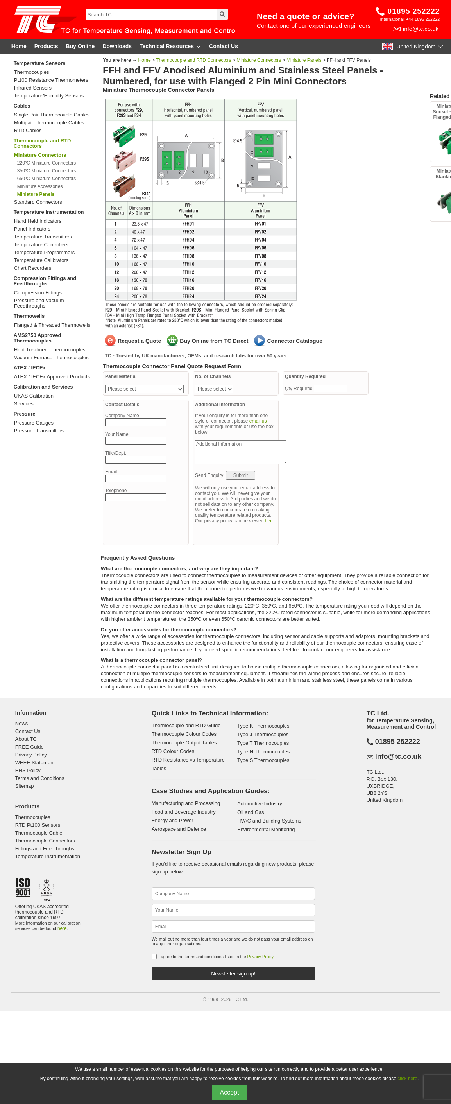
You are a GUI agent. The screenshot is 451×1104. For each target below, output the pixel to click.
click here (407, 1078)
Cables (22, 106)
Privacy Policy (31, 755)
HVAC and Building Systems (269, 821)
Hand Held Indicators (37, 221)
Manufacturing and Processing (186, 803)
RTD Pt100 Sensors (37, 825)
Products (46, 46)
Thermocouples (31, 72)
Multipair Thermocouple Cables (49, 122)
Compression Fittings (38, 293)
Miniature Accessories (40, 186)
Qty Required (299, 388)
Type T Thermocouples (263, 743)
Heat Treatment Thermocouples (50, 350)
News (21, 723)
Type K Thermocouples (263, 726)
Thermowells (29, 316)
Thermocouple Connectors (45, 841)
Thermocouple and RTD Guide (186, 725)
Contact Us (223, 46)
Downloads (117, 46)
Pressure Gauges (34, 423)
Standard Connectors (38, 202)
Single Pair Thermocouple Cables (51, 115)
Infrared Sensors (33, 88)
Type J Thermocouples (262, 734)
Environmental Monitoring (266, 829)
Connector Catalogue (294, 341)
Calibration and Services (43, 387)
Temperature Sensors (40, 63)
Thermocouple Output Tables (184, 743)
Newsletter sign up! (233, 974)
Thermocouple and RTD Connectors (42, 143)
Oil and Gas (250, 812)
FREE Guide (29, 747)
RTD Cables (28, 130)
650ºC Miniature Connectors (46, 178)
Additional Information (240, 452)
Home (19, 46)
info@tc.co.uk (420, 28)
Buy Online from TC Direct (214, 341)
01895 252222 (414, 11)
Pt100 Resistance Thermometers (51, 80)
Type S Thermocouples (263, 760)
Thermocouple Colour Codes (184, 734)
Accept (229, 1092)
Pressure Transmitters (39, 431)
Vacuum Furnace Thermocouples (51, 357)
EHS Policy (28, 770)
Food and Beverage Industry (184, 812)
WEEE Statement (35, 762)
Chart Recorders (32, 268)
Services (24, 404)
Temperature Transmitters (43, 237)
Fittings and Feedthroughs (44, 848)
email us (258, 421)
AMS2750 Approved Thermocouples (37, 338)
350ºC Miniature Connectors (46, 171)
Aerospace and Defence (179, 829)
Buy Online (80, 46)
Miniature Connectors (258, 60)
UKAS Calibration (34, 396)
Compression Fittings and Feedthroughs (45, 281)
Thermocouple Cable (39, 833)
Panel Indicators (32, 229)
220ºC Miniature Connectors (46, 163)
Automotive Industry (259, 803)
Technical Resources (170, 46)
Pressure (25, 414)
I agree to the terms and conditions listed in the (216, 956)
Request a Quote (139, 341)
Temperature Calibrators (41, 260)
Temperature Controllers (41, 244)
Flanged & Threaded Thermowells (52, 325)
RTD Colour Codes (173, 751)
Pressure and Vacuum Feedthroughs (39, 303)
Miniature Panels (303, 60)
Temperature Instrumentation (49, 212)
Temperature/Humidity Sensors (49, 96)
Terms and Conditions (39, 778)
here (269, 520)
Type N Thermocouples (263, 752)
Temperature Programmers (44, 252)
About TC (26, 739)
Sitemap (24, 786)
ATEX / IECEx (30, 368)
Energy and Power (172, 820)
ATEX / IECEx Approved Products (52, 377)
